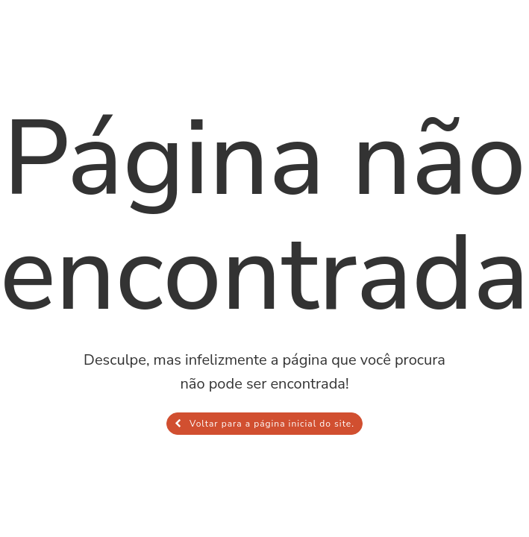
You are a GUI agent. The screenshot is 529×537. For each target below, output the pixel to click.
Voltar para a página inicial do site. (264, 424)
